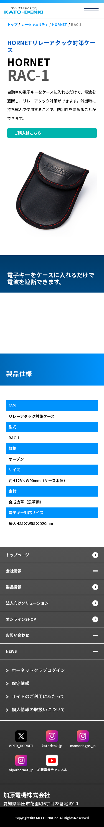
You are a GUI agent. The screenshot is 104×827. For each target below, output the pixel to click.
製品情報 (13, 587)
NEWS (11, 651)
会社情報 (13, 570)
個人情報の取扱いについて (38, 709)
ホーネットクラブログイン (38, 670)
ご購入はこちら (27, 133)
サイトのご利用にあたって (38, 696)
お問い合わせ (17, 635)
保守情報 (20, 683)
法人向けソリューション (27, 603)
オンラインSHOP (21, 619)
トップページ (17, 555)
